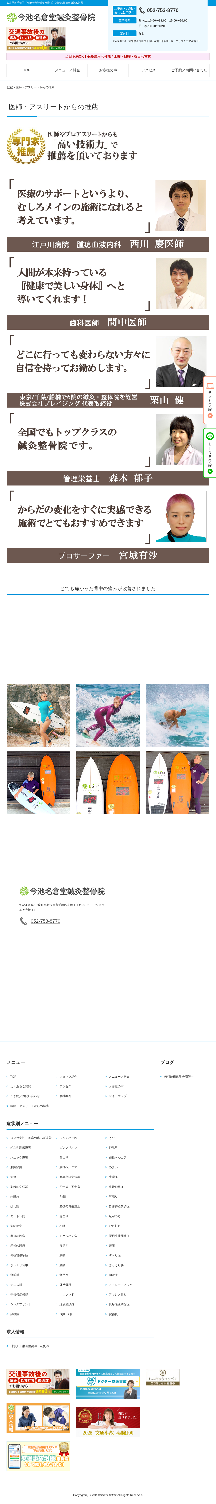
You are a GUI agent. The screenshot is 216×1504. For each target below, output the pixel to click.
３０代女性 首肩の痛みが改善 (31, 1138)
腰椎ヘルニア (68, 1167)
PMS (62, 1196)
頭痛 (112, 1245)
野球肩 (113, 1147)
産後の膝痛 (17, 1235)
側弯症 (113, 1275)
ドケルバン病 (68, 1235)
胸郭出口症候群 (69, 1177)
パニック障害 (19, 1157)
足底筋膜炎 (66, 1304)
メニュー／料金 (67, 70)
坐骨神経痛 (116, 1187)
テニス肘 (16, 1284)
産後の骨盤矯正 (69, 1206)
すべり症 (115, 1255)
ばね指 (14, 1206)
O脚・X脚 (66, 1314)
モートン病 (17, 1216)
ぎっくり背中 (19, 1265)
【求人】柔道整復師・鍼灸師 (29, 1346)
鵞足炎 (63, 1275)
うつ (112, 1138)
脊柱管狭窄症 (19, 1255)
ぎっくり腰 (116, 1265)
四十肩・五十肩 (69, 1187)
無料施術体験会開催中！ (180, 1076)
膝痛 (62, 1265)
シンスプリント (20, 1304)
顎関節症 (16, 1226)
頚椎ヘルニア (118, 1157)
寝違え (63, 1245)
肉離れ (14, 1196)
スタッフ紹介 (68, 1076)
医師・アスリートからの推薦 (29, 1106)
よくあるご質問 (20, 1086)
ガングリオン (68, 1147)
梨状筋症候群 (19, 1187)
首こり (63, 1157)
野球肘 (14, 1275)
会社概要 (65, 1096)
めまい (113, 1167)
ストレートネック (120, 1284)
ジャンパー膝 (68, 1138)
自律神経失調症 (119, 1206)
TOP (27, 70)
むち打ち (115, 1226)
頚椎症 (14, 1314)
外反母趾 (65, 1284)
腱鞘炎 (113, 1314)
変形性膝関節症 (119, 1235)
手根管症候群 (19, 1294)
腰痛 (62, 1255)
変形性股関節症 (119, 1304)
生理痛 (113, 1177)
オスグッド (66, 1294)
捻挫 (13, 1177)
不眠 (62, 1226)
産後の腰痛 (17, 1245)
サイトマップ (118, 1096)
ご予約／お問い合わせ (189, 70)
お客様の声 (108, 70)
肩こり (63, 1216)
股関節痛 (16, 1167)
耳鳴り (113, 1196)
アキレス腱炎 (118, 1294)
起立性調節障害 (20, 1147)
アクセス (148, 70)
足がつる (115, 1216)
